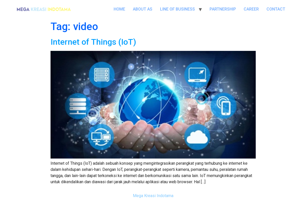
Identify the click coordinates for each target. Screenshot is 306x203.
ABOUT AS (142, 9)
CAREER (251, 9)
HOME (119, 9)
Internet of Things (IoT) (93, 42)
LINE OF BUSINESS (177, 9)
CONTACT (275, 9)
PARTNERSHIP (223, 9)
